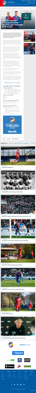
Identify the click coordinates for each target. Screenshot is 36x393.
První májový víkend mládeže (7, 167)
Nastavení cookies (32, 390)
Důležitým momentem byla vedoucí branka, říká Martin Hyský (13, 338)
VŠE (7, 143)
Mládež (2, 378)
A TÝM (10, 143)
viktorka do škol (26, 143)
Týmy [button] (19, 4)
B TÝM (12, 143)
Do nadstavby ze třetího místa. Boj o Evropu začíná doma (13, 289)
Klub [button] (10, 4)
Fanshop (28, 4)
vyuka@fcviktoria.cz (10, 108)
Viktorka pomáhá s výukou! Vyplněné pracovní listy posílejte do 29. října (12, 24)
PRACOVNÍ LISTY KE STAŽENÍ (12, 83)
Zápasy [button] (17, 4)
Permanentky (9, 376)
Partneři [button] (25, 4)
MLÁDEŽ (15, 143)
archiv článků (33, 143)
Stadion (3, 375)
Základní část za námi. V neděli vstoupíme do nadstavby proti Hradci (15, 240)
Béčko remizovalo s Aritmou (7, 313)
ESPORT (21, 143)
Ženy (18, 143)
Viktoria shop (26, 377)
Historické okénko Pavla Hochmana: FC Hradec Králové (12, 191)
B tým (14, 375)
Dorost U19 (14, 376)
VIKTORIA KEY (23, 0)
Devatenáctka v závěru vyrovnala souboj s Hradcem (12, 265)
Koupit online (9, 375)
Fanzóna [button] (21, 4)
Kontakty (3, 376)
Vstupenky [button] (13, 4)
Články (2, 8)
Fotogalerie (25, 379)
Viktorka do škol (4, 379)
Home (8, 4)
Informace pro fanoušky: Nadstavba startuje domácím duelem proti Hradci (16, 216)
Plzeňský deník (15, 114)
